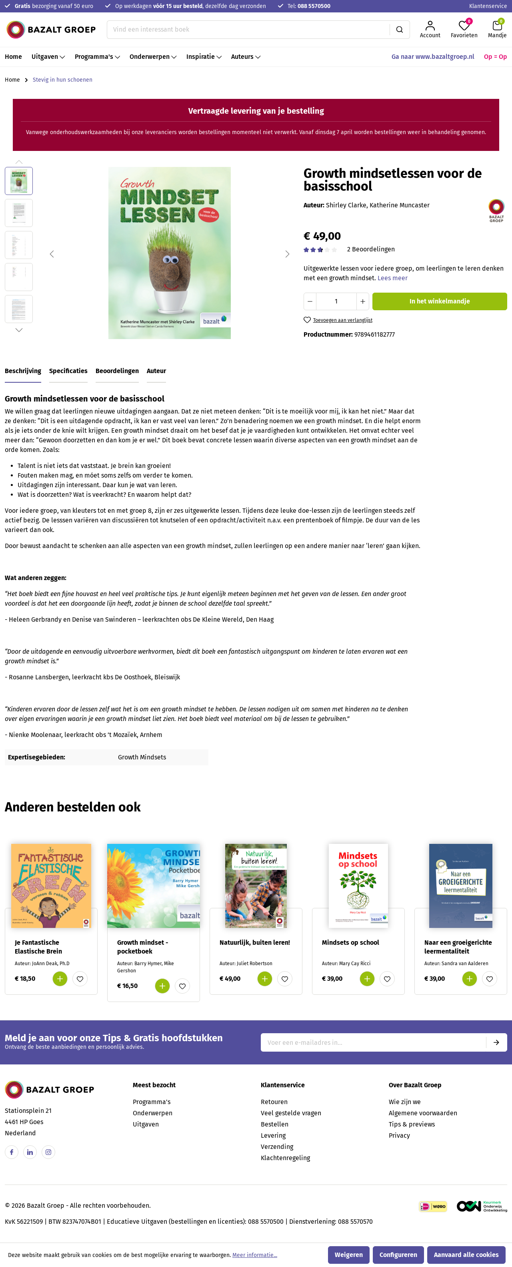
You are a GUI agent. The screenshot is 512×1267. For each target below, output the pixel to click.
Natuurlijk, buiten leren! (255, 942)
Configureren (398, 1255)
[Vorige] (52, 253)
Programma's (151, 1102)
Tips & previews (412, 1124)
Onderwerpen (152, 1113)
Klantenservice (488, 6)
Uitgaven (146, 1124)
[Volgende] (288, 253)
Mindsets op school (350, 942)
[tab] (23, 371)
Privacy (399, 1135)
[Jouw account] (430, 29)
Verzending (277, 1147)
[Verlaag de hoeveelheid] (310, 301)
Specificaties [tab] (68, 371)
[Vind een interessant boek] (248, 29)
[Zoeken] (400, 29)
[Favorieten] (464, 29)
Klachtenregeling (285, 1158)
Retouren (274, 1102)
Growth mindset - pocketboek (142, 947)
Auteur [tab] (156, 371)
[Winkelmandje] (497, 29)
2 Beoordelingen (371, 249)
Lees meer (393, 278)
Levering (273, 1135)
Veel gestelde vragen (291, 1113)
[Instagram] (48, 1152)
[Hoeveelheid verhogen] (362, 301)
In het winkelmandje (440, 301)
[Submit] (496, 1042)
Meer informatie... (254, 1255)
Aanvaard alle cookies (466, 1255)
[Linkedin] (30, 1152)
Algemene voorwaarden (423, 1113)
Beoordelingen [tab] (117, 371)
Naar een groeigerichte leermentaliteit (458, 947)
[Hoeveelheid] (336, 301)
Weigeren (349, 1255)
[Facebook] (11, 1152)
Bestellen (274, 1124)
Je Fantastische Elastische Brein (38, 947)
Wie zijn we (405, 1102)
